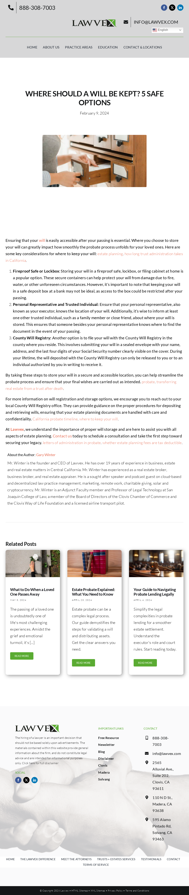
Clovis (102, 765)
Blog (101, 752)
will (42, 242)
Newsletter (106, 745)
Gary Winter (46, 457)
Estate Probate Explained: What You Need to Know (93, 594)
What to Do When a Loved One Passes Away (32, 594)
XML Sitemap (98, 890)
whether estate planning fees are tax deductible (142, 445)
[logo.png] (94, 21)
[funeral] (33, 554)
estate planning (110, 256)
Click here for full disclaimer (40, 763)
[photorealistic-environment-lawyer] (156, 554)
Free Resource (108, 738)
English (160, 30)
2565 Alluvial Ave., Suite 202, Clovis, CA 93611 (162, 775)
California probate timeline (55, 421)
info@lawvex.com (166, 753)
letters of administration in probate (72, 445)
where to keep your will (98, 421)
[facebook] (164, 7)
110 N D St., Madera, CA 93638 (162, 804)
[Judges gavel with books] (94, 554)
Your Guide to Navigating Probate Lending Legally (155, 594)
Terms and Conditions (137, 890)
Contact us (62, 438)
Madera (104, 772)
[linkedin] (180, 7)
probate (148, 384)
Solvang (104, 779)
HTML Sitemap (79, 890)
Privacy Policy (115, 890)
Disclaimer (106, 758)
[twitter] (172, 7)
